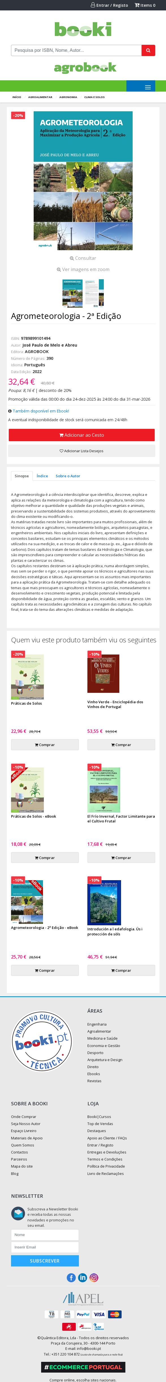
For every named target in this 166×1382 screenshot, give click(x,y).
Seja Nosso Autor (25, 1123)
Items (145, 5)
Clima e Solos (94, 97)
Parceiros (19, 1159)
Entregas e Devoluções (106, 1152)
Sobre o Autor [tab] (68, 475)
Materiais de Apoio (27, 1138)
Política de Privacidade (106, 1166)
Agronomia (68, 97)
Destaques (96, 1130)
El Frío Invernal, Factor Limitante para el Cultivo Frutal (121, 819)
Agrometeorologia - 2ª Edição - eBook (44, 927)
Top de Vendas (100, 1123)
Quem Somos (22, 1145)
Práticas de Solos (26, 703)
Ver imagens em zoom (83, 269)
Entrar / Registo (109, 5)
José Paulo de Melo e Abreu (49, 345)
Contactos (19, 1152)
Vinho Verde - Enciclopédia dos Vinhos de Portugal (115, 704)
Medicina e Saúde (102, 1038)
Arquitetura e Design (104, 1059)
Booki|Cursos (99, 1116)
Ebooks (93, 1073)
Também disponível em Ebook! (41, 411)
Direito (93, 1066)
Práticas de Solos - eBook (33, 816)
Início (16, 97)
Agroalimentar (40, 97)
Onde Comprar (23, 1116)
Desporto (95, 1052)
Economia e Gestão (103, 1045)
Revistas (94, 1080)
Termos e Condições (104, 1159)
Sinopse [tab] (22, 475)
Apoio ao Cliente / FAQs (107, 1138)
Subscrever (45, 1261)
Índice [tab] (42, 475)
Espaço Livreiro (23, 1130)
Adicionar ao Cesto (81, 435)
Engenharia (97, 1024)
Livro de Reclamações (105, 1173)
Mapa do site (22, 1166)
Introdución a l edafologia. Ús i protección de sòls (115, 931)
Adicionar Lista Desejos (82, 450)
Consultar (83, 258)
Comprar (45, 744)
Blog (14, 1173)
